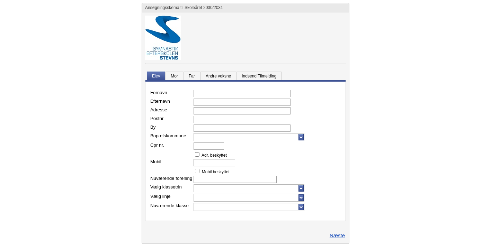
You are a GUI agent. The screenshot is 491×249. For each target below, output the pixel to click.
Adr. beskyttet (213, 155)
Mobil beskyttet (214, 171)
